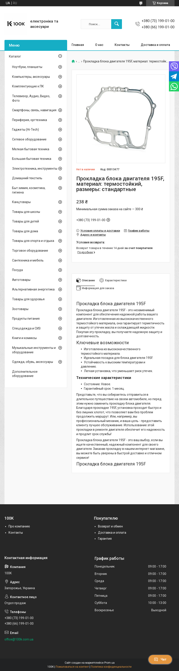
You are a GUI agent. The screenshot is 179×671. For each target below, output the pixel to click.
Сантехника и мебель (28, 260)
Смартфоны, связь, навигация (34, 110)
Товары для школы (26, 212)
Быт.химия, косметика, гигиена (28, 190)
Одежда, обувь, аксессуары (32, 362)
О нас (99, 45)
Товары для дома (25, 231)
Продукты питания (26, 318)
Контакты (122, 45)
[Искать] (116, 24)
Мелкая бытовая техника (30, 149)
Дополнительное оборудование (25, 374)
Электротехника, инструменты (34, 168)
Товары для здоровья (28, 299)
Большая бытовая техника (31, 159)
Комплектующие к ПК (28, 86)
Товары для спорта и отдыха (33, 241)
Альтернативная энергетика (33, 289)
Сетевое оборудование (29, 139)
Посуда (17, 270)
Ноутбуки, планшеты (27, 67)
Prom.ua (109, 662)
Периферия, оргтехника (29, 120)
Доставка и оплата (155, 45)
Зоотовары (20, 309)
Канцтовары (21, 202)
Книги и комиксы (24, 338)
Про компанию (19, 526)
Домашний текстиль (27, 178)
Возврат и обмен (110, 526)
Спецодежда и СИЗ (26, 328)
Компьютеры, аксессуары (31, 76)
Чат (160, 659)
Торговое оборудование (30, 250)
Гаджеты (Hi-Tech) (25, 129)
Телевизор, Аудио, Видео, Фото (31, 98)
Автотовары (21, 280)
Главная (78, 45)
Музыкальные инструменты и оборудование (34, 350)
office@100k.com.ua (18, 639)
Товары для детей (25, 221)
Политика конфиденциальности (111, 666)
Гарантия (105, 538)
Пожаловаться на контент (72, 666)
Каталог (15, 56)
